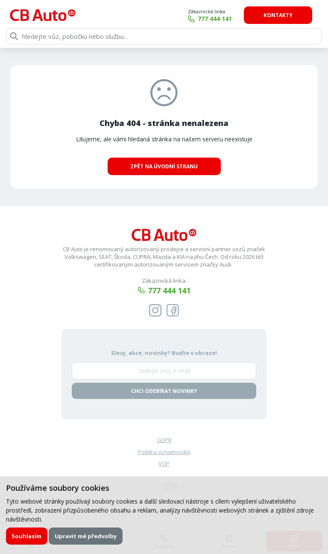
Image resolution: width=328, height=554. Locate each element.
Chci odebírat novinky (164, 391)
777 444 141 (221, 19)
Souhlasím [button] (26, 536)
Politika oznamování (164, 452)
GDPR (164, 440)
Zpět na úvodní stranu (164, 166)
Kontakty (284, 15)
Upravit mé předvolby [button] (86, 536)
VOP (164, 464)
